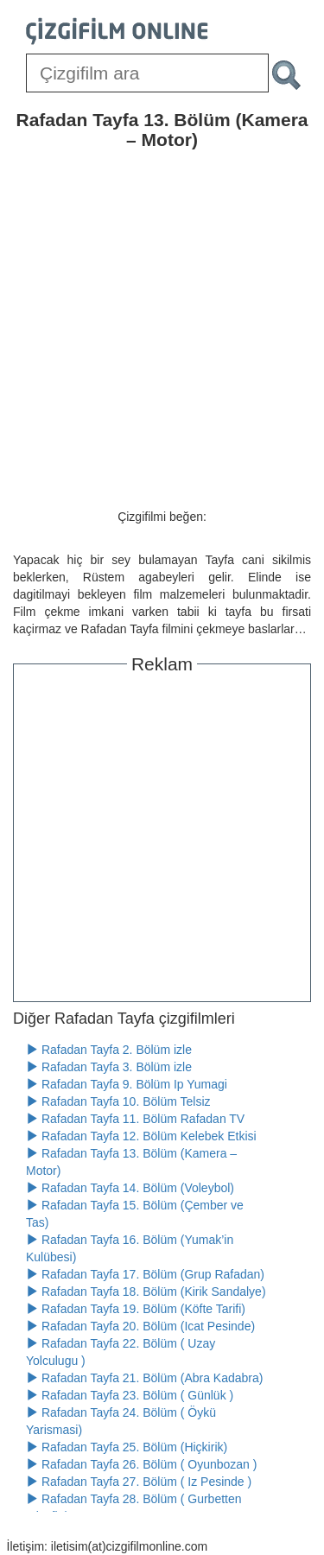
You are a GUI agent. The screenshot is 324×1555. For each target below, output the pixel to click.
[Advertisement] (162, 835)
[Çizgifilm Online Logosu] (117, 31)
